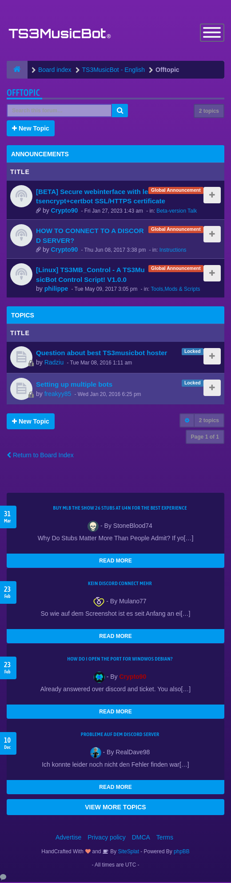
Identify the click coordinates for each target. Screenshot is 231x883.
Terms (164, 838)
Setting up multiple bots (74, 385)
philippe (56, 289)
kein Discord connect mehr (120, 584)
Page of (205, 438)
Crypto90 (64, 210)
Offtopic (23, 93)
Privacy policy (107, 838)
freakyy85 (58, 394)
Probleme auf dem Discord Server (120, 735)
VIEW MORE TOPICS (115, 808)
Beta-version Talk (176, 211)
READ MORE (115, 561)
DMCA (141, 838)
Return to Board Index (40, 455)
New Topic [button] (30, 128)
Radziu (54, 362)
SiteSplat (127, 852)
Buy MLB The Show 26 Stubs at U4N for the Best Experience (120, 509)
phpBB (182, 852)
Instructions (173, 250)
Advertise (68, 838)
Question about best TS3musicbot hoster (101, 353)
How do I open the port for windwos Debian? (120, 660)
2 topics (209, 111)
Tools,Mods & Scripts (175, 290)
